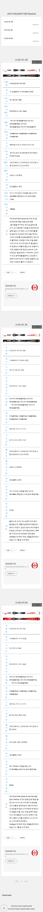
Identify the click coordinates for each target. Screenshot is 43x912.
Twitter (17, 909)
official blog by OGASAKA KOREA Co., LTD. (17, 290)
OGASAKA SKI (10, 286)
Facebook (22, 909)
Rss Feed (10, 909)
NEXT (26, 881)
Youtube (27, 909)
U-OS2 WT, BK (8, 30)
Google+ (32, 909)
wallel (30, 906)
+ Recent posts (7, 895)
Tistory (19, 906)
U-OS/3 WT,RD (8, 38)
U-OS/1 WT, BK (8, 22)
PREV (16, 881)
